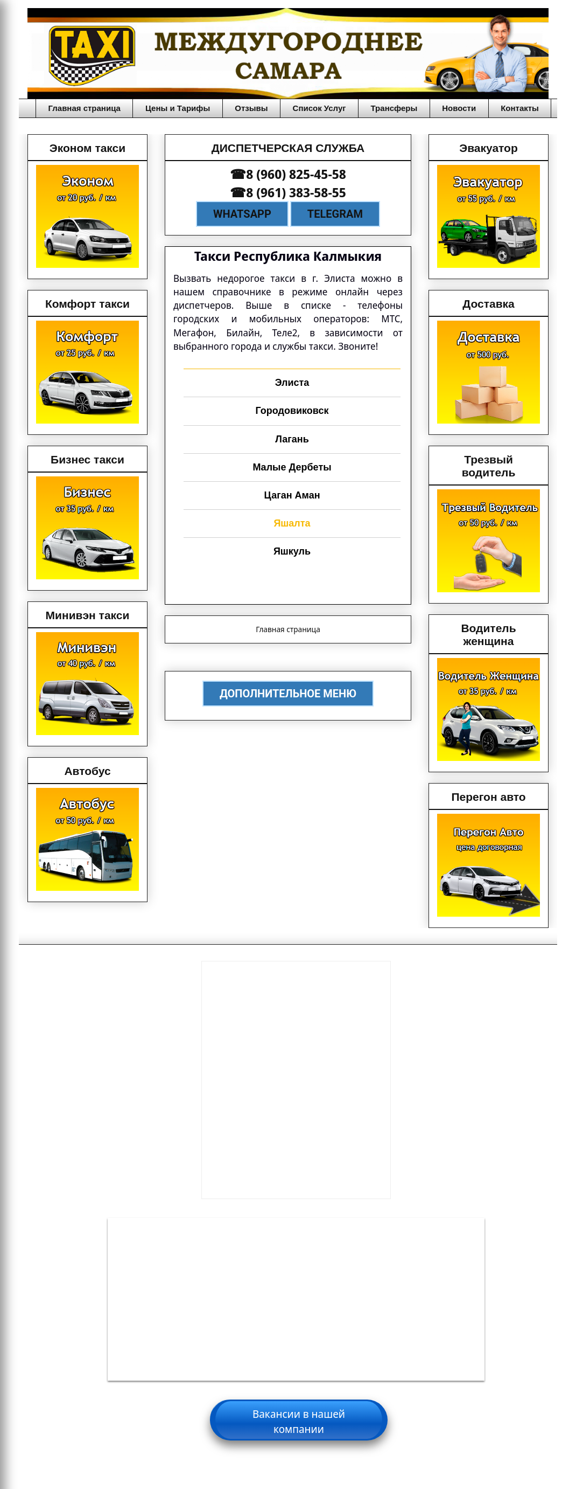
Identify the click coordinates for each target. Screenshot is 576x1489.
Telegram (335, 213)
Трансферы (394, 108)
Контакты (520, 108)
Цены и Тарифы (177, 108)
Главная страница (84, 108)
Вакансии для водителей (296, 1412)
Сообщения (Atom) (313, 655)
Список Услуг (319, 108)
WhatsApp (242, 213)
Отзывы (251, 108)
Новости (459, 108)
